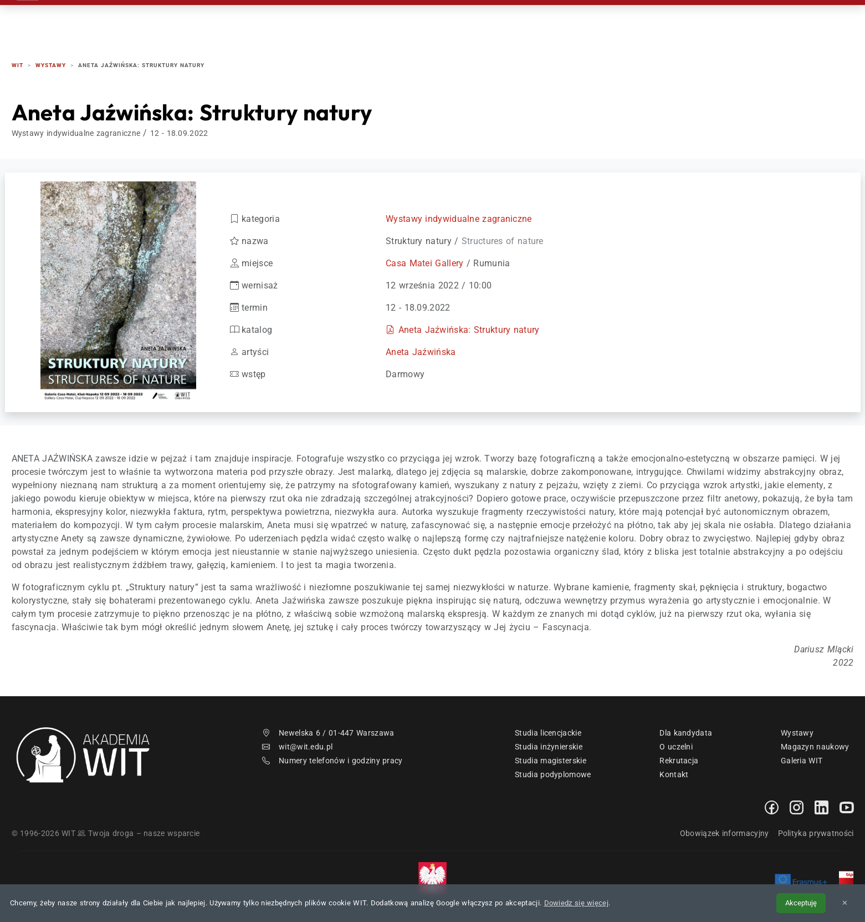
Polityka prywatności (816, 833)
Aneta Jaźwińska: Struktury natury (469, 330)
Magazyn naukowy (815, 746)
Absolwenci (668, 22)
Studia (542, 22)
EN (811, 22)
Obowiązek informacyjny (724, 833)
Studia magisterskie (550, 760)
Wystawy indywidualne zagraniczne (459, 219)
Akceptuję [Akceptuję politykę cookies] (801, 903)
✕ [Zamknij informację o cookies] (845, 903)
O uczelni (676, 746)
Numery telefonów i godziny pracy (332, 760)
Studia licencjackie (548, 732)
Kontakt (736, 22)
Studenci (599, 22)
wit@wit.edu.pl (297, 746)
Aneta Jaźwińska (421, 352)
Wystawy (797, 732)
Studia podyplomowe (553, 774)
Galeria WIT (801, 760)
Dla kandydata (685, 732)
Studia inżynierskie (548, 746)
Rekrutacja (478, 22)
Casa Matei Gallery (424, 263)
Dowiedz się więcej (576, 903)
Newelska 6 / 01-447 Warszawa (328, 732)
